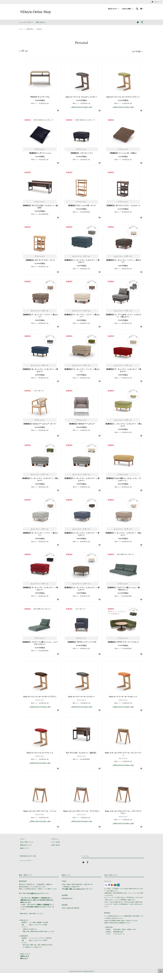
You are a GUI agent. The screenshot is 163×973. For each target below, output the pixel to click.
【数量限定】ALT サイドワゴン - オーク (40, 259)
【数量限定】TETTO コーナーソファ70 (81, 641)
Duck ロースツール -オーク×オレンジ (123, 696)
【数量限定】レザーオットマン (81, 152)
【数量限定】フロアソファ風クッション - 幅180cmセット (123, 588)
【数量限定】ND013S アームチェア (81, 423)
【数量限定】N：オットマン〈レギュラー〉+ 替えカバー (40, 588)
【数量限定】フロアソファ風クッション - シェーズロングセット (40, 642)
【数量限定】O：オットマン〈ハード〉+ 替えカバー (81, 369)
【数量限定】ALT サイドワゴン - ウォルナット (123, 204)
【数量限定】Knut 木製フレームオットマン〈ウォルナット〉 (123, 479)
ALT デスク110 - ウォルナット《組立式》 (81, 752)
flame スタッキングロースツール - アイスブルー (81, 810)
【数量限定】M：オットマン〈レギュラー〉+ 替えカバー (40, 369)
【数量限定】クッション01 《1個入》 (123, 152)
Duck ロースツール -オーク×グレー (81, 696)
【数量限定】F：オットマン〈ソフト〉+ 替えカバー (40, 315)
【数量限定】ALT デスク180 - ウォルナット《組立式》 (40, 206)
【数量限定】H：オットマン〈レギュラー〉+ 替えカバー (81, 533)
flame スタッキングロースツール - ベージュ (39, 810)
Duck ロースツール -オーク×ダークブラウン (39, 696)
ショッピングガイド (26, 22)
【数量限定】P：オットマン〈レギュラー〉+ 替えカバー (123, 369)
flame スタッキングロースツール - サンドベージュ (123, 753)
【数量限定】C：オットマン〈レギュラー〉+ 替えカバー (81, 260)
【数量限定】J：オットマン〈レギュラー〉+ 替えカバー (40, 479)
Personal (39, 29)
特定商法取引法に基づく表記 (28, 854)
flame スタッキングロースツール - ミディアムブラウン (123, 811)
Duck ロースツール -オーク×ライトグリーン (123, 96)
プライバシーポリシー (26, 857)
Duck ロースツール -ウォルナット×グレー (81, 96)
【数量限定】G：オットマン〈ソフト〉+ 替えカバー (81, 315)
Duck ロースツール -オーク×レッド (40, 752)
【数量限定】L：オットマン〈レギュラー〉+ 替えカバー (123, 424)
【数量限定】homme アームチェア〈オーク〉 (40, 423)
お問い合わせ (40, 22)
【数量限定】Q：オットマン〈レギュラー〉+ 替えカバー (81, 588)
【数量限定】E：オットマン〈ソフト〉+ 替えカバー (123, 260)
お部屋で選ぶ (30, 29)
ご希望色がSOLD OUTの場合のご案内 (81, 106)
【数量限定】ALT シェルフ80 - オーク (81, 204)
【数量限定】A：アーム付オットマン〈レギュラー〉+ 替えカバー (123, 315)
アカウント (157, 2)
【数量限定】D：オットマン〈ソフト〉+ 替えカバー (40, 533)
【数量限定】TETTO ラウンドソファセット (123, 641)
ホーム (21, 29)
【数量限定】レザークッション (39, 152)
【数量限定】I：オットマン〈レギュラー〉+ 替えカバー (123, 533)
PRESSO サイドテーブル (39, 96)
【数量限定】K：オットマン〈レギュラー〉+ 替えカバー (81, 479)
